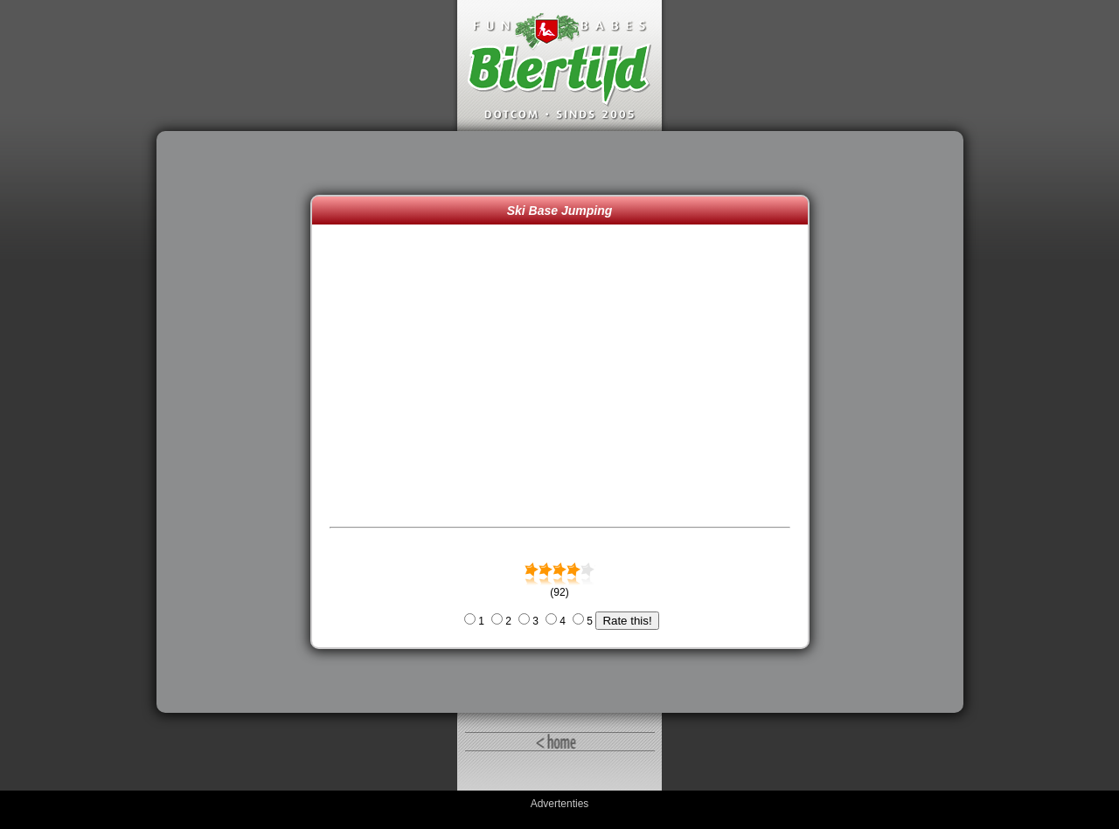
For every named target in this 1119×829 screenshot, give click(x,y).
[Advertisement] (237, 422)
